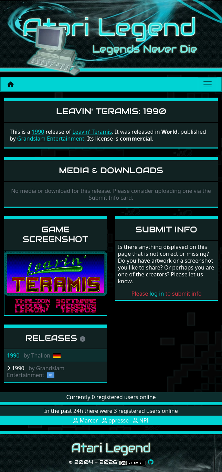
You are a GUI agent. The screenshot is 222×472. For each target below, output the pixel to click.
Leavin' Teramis (92, 131)
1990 (13, 355)
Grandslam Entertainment (50, 138)
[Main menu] (207, 84)
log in (156, 293)
